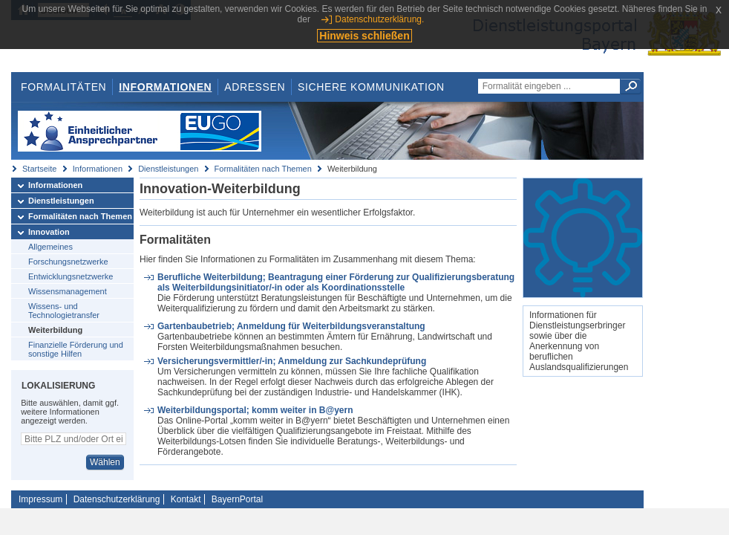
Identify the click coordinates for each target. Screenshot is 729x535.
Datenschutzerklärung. (379, 19)
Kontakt (186, 499)
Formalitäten (63, 87)
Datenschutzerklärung (116, 499)
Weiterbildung (55, 329)
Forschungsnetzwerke (68, 261)
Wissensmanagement (67, 291)
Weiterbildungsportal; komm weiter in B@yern (255, 410)
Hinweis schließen (364, 36)
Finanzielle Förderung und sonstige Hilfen (75, 349)
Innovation (49, 231)
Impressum (40, 499)
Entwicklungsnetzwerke (70, 276)
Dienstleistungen (168, 168)
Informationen (165, 87)
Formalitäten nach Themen (263, 168)
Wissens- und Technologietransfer (63, 311)
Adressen (254, 87)
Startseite (39, 168)
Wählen (105, 462)
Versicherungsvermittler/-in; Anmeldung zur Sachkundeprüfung (291, 361)
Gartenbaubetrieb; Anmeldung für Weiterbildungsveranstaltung (291, 326)
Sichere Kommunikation (371, 87)
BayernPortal (237, 499)
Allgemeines (50, 246)
